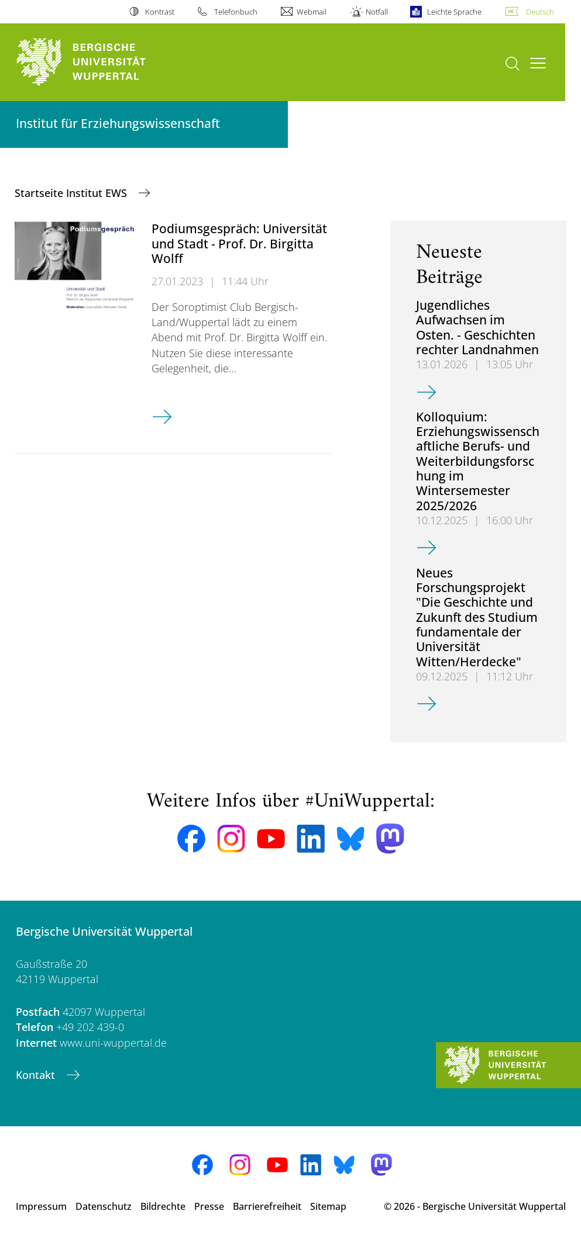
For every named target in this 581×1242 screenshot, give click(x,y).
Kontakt (37, 1075)
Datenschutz (103, 1206)
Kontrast (159, 11)
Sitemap (328, 1206)
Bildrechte (162, 1206)
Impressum (41, 1206)
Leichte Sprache (454, 11)
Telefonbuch (235, 11)
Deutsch (540, 11)
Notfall (377, 11)
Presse (209, 1206)
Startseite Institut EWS (72, 193)
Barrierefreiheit (267, 1206)
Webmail (311, 11)
